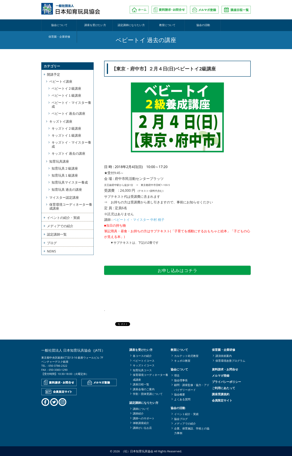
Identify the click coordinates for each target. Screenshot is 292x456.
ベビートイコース (144, 360)
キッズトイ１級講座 (66, 135)
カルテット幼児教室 (186, 356)
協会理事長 (181, 380)
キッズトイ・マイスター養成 (71, 144)
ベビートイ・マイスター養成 (71, 104)
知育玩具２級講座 (65, 168)
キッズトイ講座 (60, 121)
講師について (141, 409)
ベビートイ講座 (60, 81)
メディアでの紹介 (60, 226)
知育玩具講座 (59, 161)
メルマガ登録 (220, 376)
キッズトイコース (144, 365)
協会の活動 (197, 25)
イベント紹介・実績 (186, 414)
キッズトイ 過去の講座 (68, 153)
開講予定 (53, 74)
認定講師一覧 (57, 234)
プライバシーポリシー (226, 382)
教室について (163, 25)
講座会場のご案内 (144, 389)
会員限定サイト (222, 400)
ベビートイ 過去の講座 (68, 113)
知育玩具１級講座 (65, 175)
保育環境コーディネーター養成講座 (70, 206)
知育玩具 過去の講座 (67, 189)
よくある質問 (182, 399)
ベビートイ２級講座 (66, 88)
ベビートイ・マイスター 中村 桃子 (138, 219)
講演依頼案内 (223, 356)
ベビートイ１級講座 (66, 95)
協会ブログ (181, 419)
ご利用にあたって (223, 388)
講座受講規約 (220, 394)
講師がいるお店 (142, 428)
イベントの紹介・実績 (63, 217)
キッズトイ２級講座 (66, 128)
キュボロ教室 (182, 360)
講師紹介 (138, 413)
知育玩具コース (142, 370)
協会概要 (179, 394)
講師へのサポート (144, 418)
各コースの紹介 (142, 356)
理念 (177, 375)
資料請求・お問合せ (225, 369)
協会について (59, 25)
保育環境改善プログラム (230, 360)
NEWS (51, 251)
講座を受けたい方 (93, 25)
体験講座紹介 (141, 423)
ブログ (52, 243)
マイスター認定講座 (64, 197)
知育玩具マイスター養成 (70, 182)
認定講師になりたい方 (128, 25)
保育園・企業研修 (232, 25)
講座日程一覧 (141, 384)
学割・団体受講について (148, 394)
